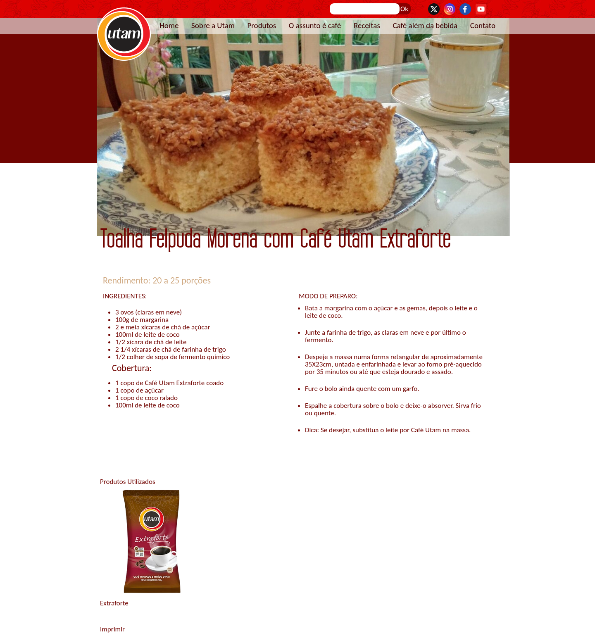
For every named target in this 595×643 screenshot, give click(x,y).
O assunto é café (315, 25)
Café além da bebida (425, 25)
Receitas (367, 25)
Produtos (261, 25)
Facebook (465, 9)
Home (169, 25)
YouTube (481, 9)
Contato (482, 25)
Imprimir (112, 629)
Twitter (434, 9)
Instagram (449, 9)
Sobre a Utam (213, 25)
